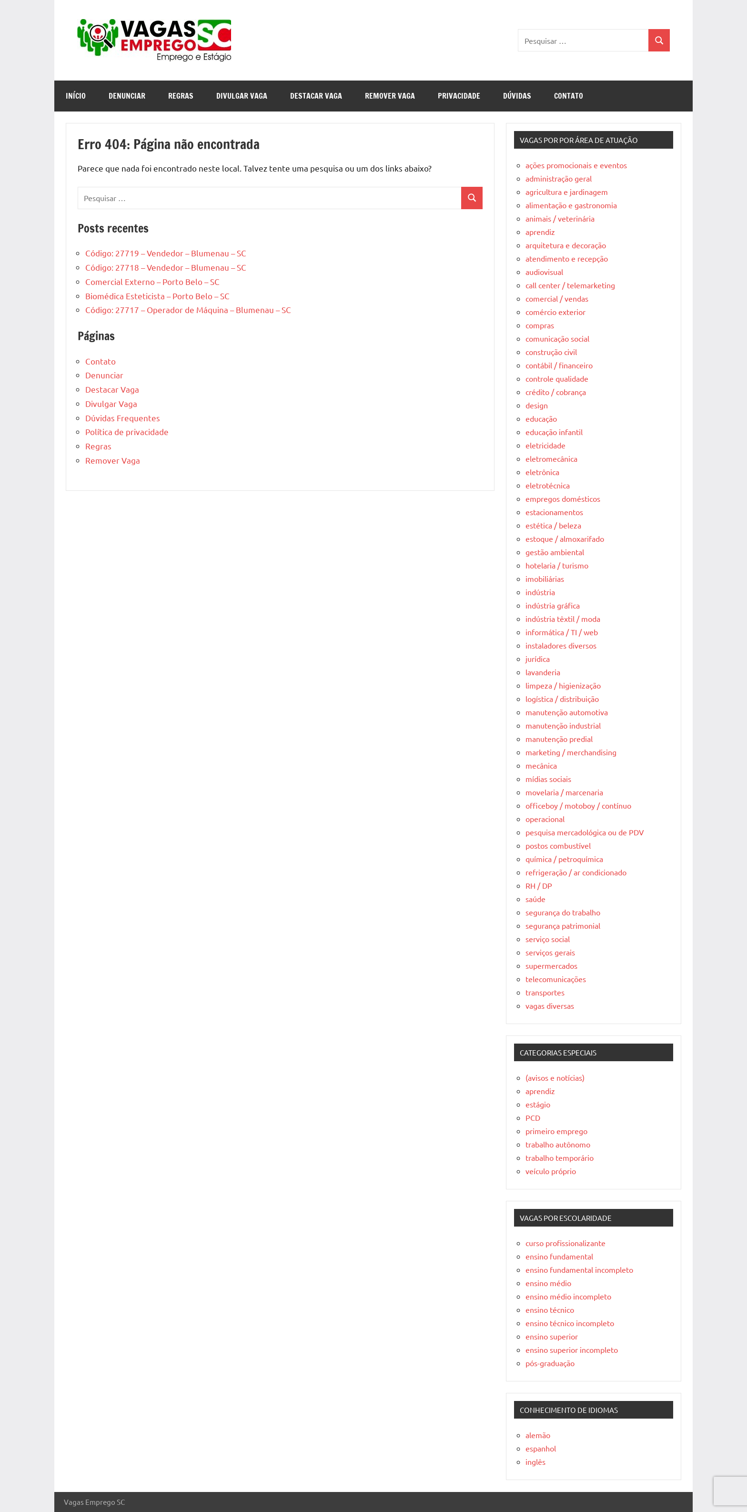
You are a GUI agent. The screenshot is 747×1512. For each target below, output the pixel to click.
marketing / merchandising (570, 752)
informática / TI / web (561, 632)
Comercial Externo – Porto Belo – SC (152, 281)
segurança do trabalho (562, 912)
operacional (545, 818)
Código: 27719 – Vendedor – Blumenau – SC (165, 253)
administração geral (558, 178)
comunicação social (557, 338)
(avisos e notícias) (555, 1077)
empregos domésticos (562, 498)
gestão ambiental (554, 552)
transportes (545, 992)
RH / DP (538, 885)
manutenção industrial (563, 725)
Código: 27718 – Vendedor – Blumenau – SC (165, 267)
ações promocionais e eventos (576, 165)
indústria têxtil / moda (562, 618)
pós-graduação (550, 1363)
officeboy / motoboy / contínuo (578, 805)
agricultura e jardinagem (566, 191)
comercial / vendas (556, 298)
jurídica (537, 658)
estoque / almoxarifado (564, 538)
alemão (537, 1435)
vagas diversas (549, 1005)
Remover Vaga (390, 96)
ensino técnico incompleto (569, 1323)
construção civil (551, 351)
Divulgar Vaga (241, 96)
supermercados (551, 965)
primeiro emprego (556, 1131)
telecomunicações (555, 979)
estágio (537, 1104)
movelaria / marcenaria (564, 792)
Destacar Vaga (316, 96)
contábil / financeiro (559, 365)
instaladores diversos (560, 645)
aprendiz (540, 231)
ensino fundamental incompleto (579, 1269)
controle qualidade (556, 378)
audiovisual (544, 271)
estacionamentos (554, 512)
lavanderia (542, 672)
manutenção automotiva (566, 712)
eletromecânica (551, 458)
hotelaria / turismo (556, 565)
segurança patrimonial (562, 925)
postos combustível (558, 845)
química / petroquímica (564, 858)
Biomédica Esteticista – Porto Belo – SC (157, 296)
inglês (535, 1461)
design (536, 405)
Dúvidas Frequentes (122, 418)
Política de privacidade (127, 431)
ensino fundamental (559, 1256)
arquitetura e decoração (565, 245)
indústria (540, 592)
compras (539, 325)
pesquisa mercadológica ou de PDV (584, 832)
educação (541, 418)
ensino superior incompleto (571, 1349)
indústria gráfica (552, 605)
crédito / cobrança (555, 391)
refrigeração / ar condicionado (575, 872)
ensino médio (548, 1283)
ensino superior (551, 1336)
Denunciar (127, 96)
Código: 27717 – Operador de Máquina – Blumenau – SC (188, 309)
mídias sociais (548, 778)
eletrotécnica (547, 485)
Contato (568, 96)
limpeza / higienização (563, 685)
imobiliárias (544, 578)
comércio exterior (555, 311)
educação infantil (554, 431)
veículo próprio (550, 1171)
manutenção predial (559, 738)
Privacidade (459, 96)
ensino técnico (549, 1309)
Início (76, 96)
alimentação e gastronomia (571, 205)
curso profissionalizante (565, 1243)
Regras (180, 96)
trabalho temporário (559, 1157)
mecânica (541, 765)
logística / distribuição (562, 698)
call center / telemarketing (570, 285)
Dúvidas (517, 96)
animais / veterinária (560, 218)
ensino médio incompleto (568, 1296)
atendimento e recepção (566, 258)
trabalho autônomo (557, 1144)
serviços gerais (550, 952)
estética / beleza (553, 525)
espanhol (540, 1448)
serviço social (547, 939)
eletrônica (542, 472)
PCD (532, 1117)
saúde (535, 898)
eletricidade (545, 445)
